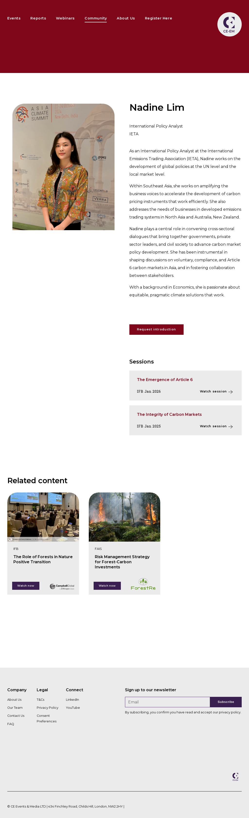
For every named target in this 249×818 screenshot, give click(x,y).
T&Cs (40, 699)
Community (96, 18)
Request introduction (156, 329)
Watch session (213, 391)
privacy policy (229, 712)
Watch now (25, 585)
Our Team (15, 707)
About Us (126, 18)
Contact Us (15, 716)
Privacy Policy (47, 707)
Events (13, 18)
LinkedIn (72, 699)
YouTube (73, 707)
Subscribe (226, 702)
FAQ (10, 724)
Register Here (158, 18)
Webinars (65, 18)
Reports (38, 18)
